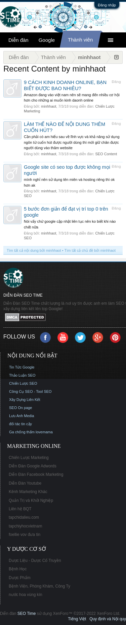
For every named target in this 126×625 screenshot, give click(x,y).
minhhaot (48, 106)
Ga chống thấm (22, 432)
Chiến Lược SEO (23, 383)
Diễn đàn (18, 40)
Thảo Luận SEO (22, 375)
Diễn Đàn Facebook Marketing (36, 474)
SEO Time (26, 613)
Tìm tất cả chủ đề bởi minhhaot (90, 250)
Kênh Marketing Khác (28, 491)
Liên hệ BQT (20, 509)
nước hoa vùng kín (25, 594)
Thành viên (80, 40)
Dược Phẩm (20, 577)
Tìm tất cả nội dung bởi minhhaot (34, 250)
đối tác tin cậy (20, 424)
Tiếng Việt (77, 619)
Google (47, 40)
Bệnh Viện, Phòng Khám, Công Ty (39, 586)
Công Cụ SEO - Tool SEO (30, 391)
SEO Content (106, 154)
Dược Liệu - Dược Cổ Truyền (35, 560)
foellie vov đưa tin (24, 534)
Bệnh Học (18, 569)
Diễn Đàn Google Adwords (32, 466)
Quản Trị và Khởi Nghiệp (31, 500)
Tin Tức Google (21, 367)
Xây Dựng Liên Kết (24, 400)
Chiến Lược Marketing (29, 457)
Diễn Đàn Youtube (25, 483)
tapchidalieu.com (24, 517)
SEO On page (20, 408)
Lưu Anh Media (21, 416)
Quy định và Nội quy (107, 619)
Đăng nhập (107, 5)
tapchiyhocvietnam (25, 526)
